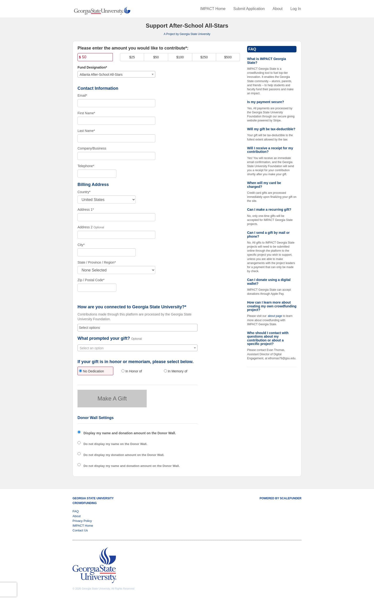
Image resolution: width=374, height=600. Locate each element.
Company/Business (92, 148)
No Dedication (91, 371)
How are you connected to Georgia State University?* (132, 307)
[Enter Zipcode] (97, 288)
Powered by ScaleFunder (280, 498)
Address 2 (85, 227)
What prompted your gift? (104, 338)
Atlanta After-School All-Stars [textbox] (101, 74)
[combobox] (116, 74)
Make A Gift (112, 398)
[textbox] (137, 348)
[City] (107, 252)
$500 (228, 57)
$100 (180, 57)
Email (82, 95)
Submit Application (249, 9)
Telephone (86, 166)
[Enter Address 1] (116, 217)
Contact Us (80, 530)
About (278, 9)
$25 (132, 57)
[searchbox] (137, 327)
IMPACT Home (212, 9)
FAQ (76, 511)
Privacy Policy (82, 521)
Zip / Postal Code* (91, 280)
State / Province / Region (97, 262)
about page (275, 316)
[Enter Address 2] (116, 235)
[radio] (95, 371)
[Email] (116, 103)
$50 (156, 57)
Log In (296, 9)
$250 (204, 57)
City (81, 245)
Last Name (86, 131)
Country (84, 192)
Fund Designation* (92, 67)
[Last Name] (116, 138)
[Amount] (95, 57)
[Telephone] (97, 174)
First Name (86, 113)
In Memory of (175, 371)
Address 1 (86, 209)
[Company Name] (116, 156)
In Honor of (131, 371)
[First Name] (116, 121)
